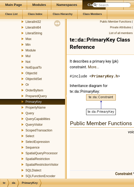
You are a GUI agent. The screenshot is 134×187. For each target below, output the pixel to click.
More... (93, 67)
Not (27, 62)
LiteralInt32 (33, 22)
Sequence (32, 147)
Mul (27, 56)
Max (28, 39)
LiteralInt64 (33, 27)
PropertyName (35, 107)
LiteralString (33, 33)
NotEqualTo (33, 67)
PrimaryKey (33, 102)
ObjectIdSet (33, 79)
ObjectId (31, 73)
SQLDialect (33, 170)
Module (30, 50)
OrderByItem (34, 90)
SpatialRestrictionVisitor (42, 164)
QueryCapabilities (37, 119)
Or (27, 84)
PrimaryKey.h (105, 76)
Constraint (123, 174)
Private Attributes (120, 27)
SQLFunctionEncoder (40, 176)
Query (29, 113)
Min (27, 44)
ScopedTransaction (38, 130)
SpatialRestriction (37, 159)
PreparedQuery (36, 96)
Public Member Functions (115, 21)
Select (29, 136)
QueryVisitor (34, 124)
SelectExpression (37, 142)
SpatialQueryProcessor (41, 153)
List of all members (121, 33)
